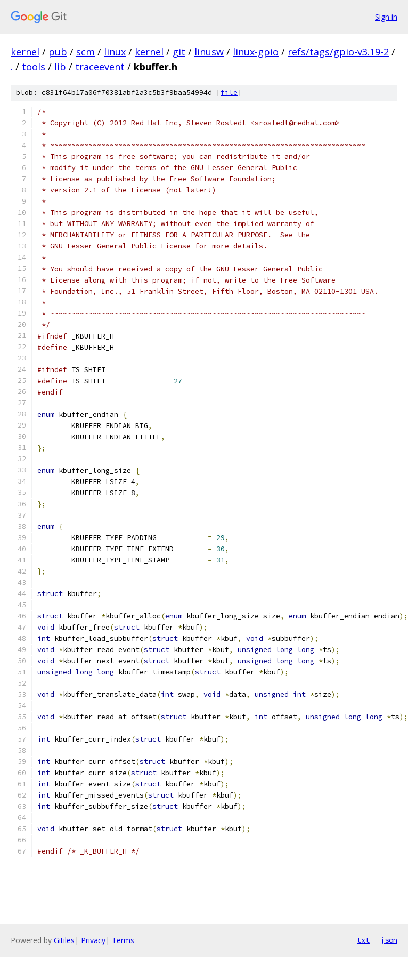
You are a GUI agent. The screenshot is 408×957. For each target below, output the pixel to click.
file (229, 92)
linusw (209, 51)
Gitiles (64, 940)
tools (33, 66)
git (179, 51)
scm (85, 51)
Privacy (93, 940)
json (388, 940)
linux (115, 51)
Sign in (386, 17)
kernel (25, 51)
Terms (123, 940)
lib (60, 66)
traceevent (100, 66)
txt (363, 940)
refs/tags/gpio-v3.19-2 (338, 51)
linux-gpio (256, 51)
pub (57, 51)
